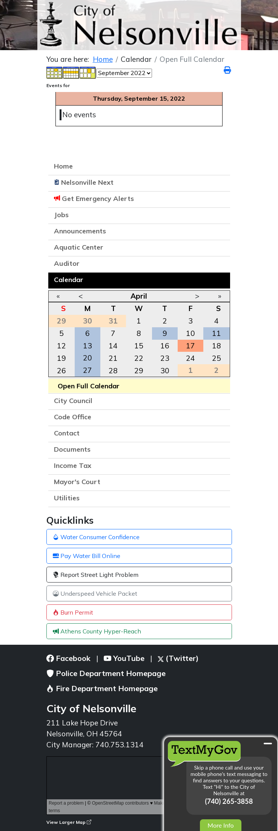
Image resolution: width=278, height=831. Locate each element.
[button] (220, 232)
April (139, 296)
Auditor (67, 263)
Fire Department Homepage (102, 688)
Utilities (67, 498)
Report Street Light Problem (95, 574)
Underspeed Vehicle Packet (95, 593)
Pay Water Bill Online (86, 556)
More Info (220, 825)
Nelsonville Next (87, 182)
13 (87, 345)
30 (164, 370)
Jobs (61, 214)
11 (216, 333)
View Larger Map (68, 822)
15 (138, 345)
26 (61, 370)
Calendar (68, 279)
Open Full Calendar (89, 386)
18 (216, 345)
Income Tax (72, 465)
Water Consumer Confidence (96, 537)
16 (164, 345)
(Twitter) (178, 658)
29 (138, 370)
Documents (72, 449)
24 (190, 358)
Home (63, 166)
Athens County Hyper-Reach (97, 631)
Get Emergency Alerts (98, 198)
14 (113, 345)
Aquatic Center (78, 247)
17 (190, 345)
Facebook (68, 658)
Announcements (80, 231)
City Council (73, 400)
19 (61, 358)
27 (87, 370)
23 (164, 358)
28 (113, 370)
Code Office (72, 416)
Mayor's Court (77, 481)
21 (113, 358)
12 (61, 345)
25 (216, 358)
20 (87, 357)
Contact (67, 433)
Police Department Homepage (106, 673)
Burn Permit (73, 612)
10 (190, 333)
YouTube (124, 658)
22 (138, 358)
